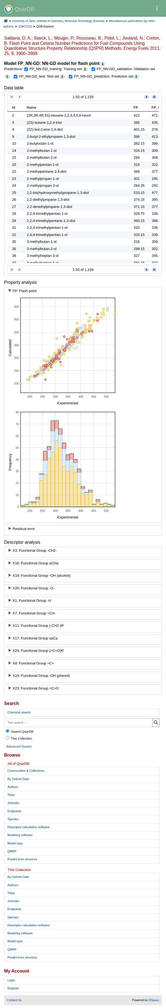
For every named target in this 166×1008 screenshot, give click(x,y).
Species (12, 819)
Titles (11, 794)
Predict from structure (22, 859)
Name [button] (31, 107)
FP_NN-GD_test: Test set (39, 76)
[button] (11, 97)
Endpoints (14, 811)
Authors (12, 787)
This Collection (18, 738)
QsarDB (19, 9)
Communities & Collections (25, 770)
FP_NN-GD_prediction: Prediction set (103, 76)
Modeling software (20, 835)
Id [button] (13, 107)
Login (11, 980)
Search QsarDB (19, 731)
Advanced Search (19, 746)
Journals (13, 802)
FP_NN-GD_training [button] (158, 107)
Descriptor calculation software (28, 827)
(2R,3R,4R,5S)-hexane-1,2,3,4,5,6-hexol (59, 115)
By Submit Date (18, 779)
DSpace (153, 1000)
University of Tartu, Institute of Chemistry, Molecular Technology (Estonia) (58, 21)
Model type (14, 843)
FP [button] (135, 107)
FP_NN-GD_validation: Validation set (126, 69)
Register (13, 988)
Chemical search (18, 712)
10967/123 (25, 26)
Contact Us (14, 1000)
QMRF (11, 851)
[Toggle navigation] (157, 8)
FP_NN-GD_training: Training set (56, 69)
